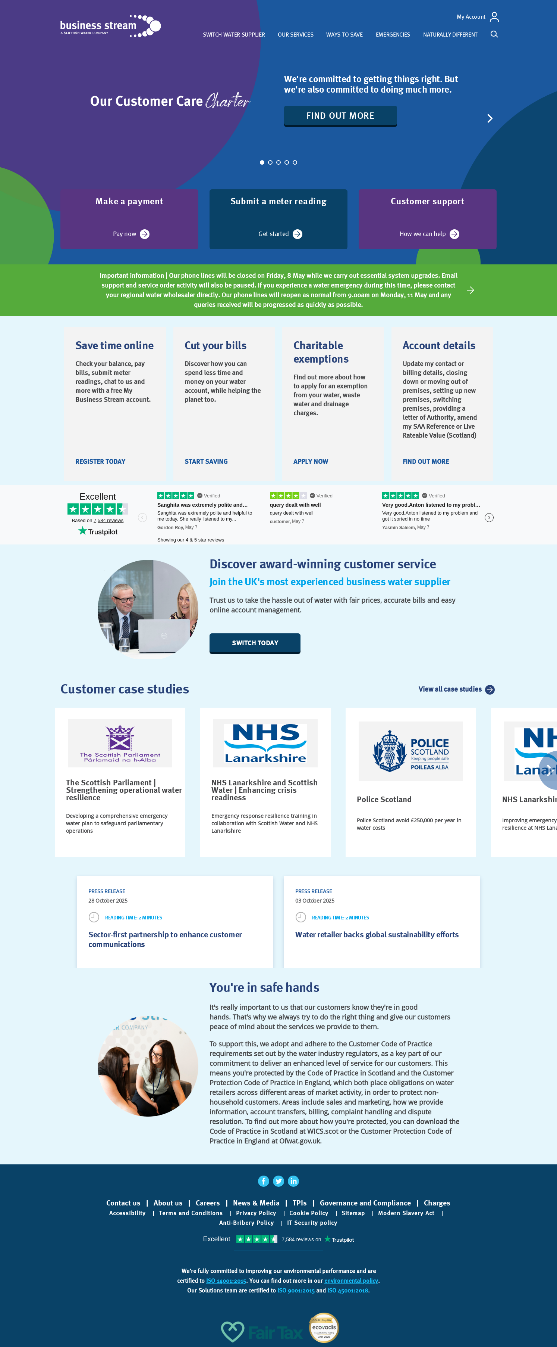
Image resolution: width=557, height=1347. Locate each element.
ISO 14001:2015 (226, 1280)
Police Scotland (384, 799)
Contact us (123, 1203)
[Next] (489, 118)
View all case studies (450, 689)
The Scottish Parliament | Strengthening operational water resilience (124, 790)
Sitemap (353, 1213)
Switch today (255, 643)
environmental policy (351, 1280)
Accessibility (127, 1213)
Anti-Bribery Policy (246, 1223)
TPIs (300, 1203)
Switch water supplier (234, 34)
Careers (208, 1203)
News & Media (256, 1203)
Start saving (206, 461)
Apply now (310, 461)
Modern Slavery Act (406, 1213)
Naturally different (450, 34)
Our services (295, 34)
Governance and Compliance (365, 1203)
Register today (100, 461)
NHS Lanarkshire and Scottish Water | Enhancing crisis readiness (264, 790)
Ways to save (344, 34)
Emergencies (393, 34)
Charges (437, 1203)
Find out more (340, 115)
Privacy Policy (256, 1213)
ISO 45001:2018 (347, 1290)
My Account (471, 16)
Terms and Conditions (191, 1213)
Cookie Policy (308, 1213)
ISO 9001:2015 (296, 1290)
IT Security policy (312, 1223)
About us (168, 1203)
